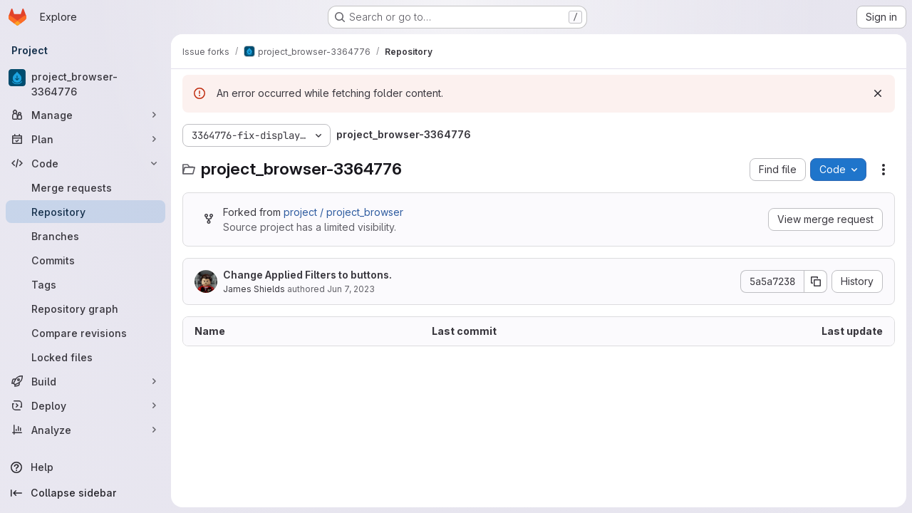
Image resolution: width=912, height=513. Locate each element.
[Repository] (85, 211)
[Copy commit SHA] (815, 281)
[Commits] (85, 260)
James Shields (254, 289)
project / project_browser (343, 212)
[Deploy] (85, 405)
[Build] (85, 381)
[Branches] (85, 235)
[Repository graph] (85, 308)
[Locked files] (85, 357)
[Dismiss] (877, 93)
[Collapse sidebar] (85, 493)
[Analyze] (85, 429)
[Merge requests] (85, 187)
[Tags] (85, 284)
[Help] (85, 467)
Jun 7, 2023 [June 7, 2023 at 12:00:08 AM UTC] (351, 289)
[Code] (85, 163)
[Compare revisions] (85, 332)
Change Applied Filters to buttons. (307, 275)
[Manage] (85, 114)
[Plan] (85, 139)
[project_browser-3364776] (85, 84)
